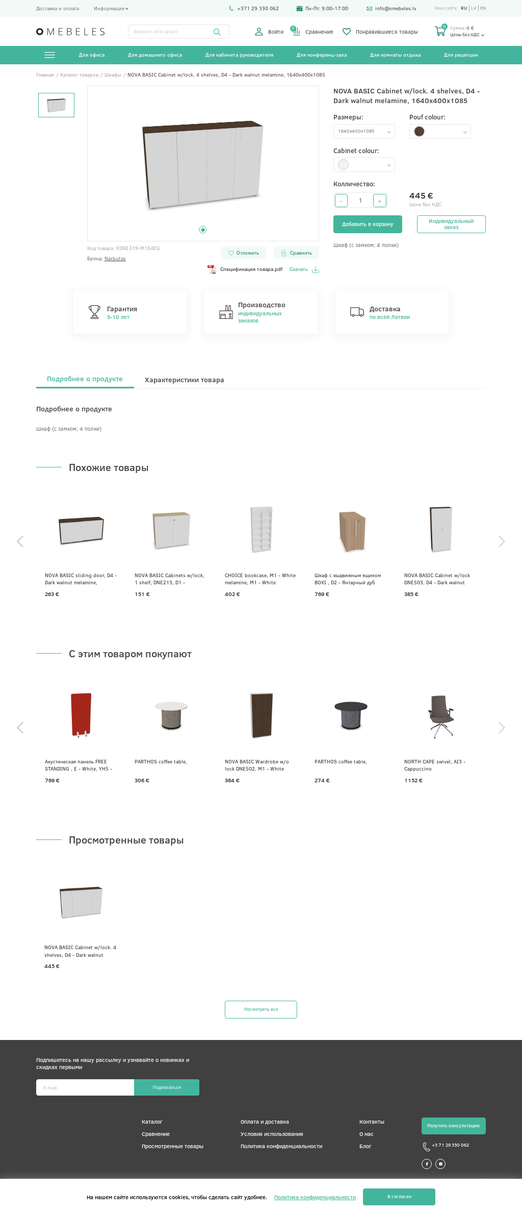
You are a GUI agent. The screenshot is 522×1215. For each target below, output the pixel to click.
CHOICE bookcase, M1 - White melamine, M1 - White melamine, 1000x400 (260, 579)
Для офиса (92, 54)
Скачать (304, 269)
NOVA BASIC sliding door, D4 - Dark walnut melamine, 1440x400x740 (81, 579)
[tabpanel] (203, 163)
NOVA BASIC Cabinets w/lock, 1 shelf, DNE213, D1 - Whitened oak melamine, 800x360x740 (169, 579)
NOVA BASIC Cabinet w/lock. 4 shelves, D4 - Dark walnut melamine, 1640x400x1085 (80, 951)
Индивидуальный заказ (451, 224)
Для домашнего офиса (155, 54)
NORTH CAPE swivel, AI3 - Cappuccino (434, 765)
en (483, 8)
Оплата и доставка (265, 1121)
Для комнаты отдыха (395, 54)
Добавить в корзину (368, 224)
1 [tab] (203, 230)
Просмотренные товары (172, 1146)
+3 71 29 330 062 (445, 1147)
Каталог (152, 1121)
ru (464, 8)
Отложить (243, 252)
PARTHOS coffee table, (161, 761)
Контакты (371, 1121)
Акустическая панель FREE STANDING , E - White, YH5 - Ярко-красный (78, 765)
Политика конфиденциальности (281, 1146)
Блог (365, 1146)
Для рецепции (461, 54)
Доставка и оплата (57, 8)
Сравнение (313, 32)
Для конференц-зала (322, 54)
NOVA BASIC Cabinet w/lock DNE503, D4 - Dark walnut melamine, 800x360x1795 (437, 579)
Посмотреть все (261, 1009)
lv (473, 8)
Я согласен (399, 1196)
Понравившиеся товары (380, 32)
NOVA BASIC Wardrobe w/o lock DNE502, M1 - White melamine (257, 765)
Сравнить (296, 252)
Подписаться (166, 1087)
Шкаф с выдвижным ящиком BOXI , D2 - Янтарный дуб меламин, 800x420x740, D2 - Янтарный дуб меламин (349, 579)
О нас (366, 1133)
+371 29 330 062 (253, 8)
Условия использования (272, 1133)
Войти (269, 32)
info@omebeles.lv (391, 8)
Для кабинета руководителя (239, 54)
